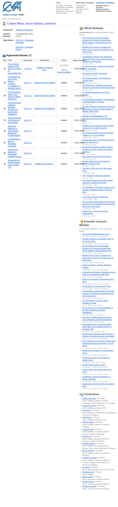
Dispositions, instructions (65, 11)
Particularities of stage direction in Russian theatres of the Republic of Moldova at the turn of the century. (98, 293)
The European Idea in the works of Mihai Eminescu (14, 95)
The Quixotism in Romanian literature (96, 175)
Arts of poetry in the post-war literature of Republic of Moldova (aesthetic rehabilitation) (97, 310)
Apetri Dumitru (87, 477)
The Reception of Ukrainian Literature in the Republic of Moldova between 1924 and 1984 (98, 189)
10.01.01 (28, 83)
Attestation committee (64, 5)
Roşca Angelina (64, 72)
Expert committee (62, 9)
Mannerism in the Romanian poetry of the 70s (14, 163)
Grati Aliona (86, 417)
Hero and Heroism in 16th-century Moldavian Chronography (14, 131)
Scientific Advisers (14, 19)
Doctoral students (102, 9)
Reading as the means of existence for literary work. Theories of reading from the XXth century (98, 49)
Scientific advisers (102, 5)
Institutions (80, 7)
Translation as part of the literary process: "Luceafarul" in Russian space (14, 83)
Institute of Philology (24, 30)
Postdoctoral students (103, 11)
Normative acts (61, 13)
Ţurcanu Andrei (88, 429)
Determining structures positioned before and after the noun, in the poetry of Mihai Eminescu (97, 149)
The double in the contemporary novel (96, 286)
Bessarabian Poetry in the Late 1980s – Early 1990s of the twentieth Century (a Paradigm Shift (97, 326)
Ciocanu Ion (86, 436)
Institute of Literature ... (45, 164)
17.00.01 (28, 68)
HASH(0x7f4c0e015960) (44, 95)
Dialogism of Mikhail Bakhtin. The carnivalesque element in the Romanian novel (97, 118)
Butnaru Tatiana (88, 481)
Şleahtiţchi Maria (88, 443)
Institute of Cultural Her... (44, 68)
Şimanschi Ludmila (89, 486)
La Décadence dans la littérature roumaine (14, 142)
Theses (78, 13)
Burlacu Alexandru (89, 398)
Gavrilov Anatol (88, 422)
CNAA (58, 3)
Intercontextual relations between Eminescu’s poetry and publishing (14, 108)
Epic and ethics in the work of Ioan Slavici (14, 120)
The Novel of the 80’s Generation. (95, 73)
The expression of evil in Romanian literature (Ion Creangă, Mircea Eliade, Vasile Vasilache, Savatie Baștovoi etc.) (97, 40)
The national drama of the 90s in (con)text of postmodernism (14, 68)
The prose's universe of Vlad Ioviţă (95, 197)
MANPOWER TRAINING (85, 3)
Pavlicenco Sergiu (89, 405)
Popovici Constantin (89, 458)
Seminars (79, 11)
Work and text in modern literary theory (96, 156)
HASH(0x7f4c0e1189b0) (44, 83)
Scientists (99, 7)
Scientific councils (82, 9)
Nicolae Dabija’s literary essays (94, 365)
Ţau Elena (86, 467)
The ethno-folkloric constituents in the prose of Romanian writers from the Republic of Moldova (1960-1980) (98, 109)
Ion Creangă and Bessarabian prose (95, 234)
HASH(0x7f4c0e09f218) (44, 108)
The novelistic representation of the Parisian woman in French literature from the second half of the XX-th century (98, 204)
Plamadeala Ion (88, 472)
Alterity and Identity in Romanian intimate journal (14, 153)
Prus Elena (86, 410)
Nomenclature (81, 5)
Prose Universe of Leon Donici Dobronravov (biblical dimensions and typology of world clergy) (98, 343)
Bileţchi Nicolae (88, 451)
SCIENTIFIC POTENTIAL (105, 3)
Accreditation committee (64, 7)
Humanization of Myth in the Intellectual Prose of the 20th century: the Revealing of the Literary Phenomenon (98, 59)
